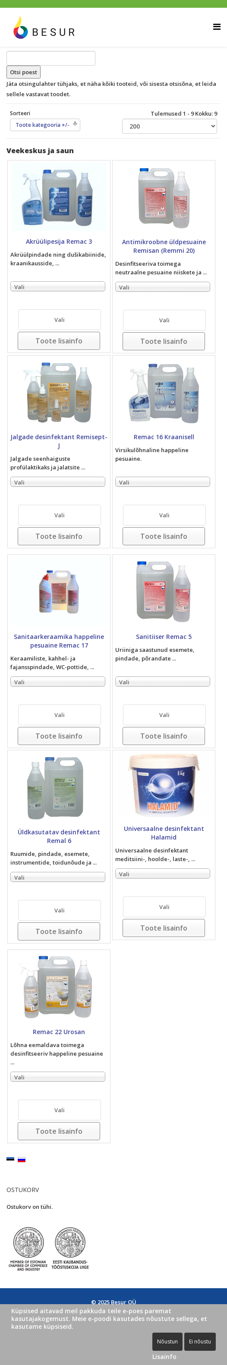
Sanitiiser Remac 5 (164, 636)
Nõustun (167, 1341)
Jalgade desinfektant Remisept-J (58, 441)
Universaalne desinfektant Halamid (164, 832)
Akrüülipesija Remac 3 (59, 241)
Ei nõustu (200, 1341)
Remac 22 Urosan (59, 1032)
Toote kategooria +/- (42, 125)
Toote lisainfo (58, 341)
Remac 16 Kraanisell (164, 437)
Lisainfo (164, 1356)
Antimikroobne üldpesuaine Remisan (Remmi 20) (164, 246)
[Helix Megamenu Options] (217, 26)
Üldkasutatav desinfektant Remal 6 (59, 836)
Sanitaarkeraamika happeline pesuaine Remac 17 (59, 640)
